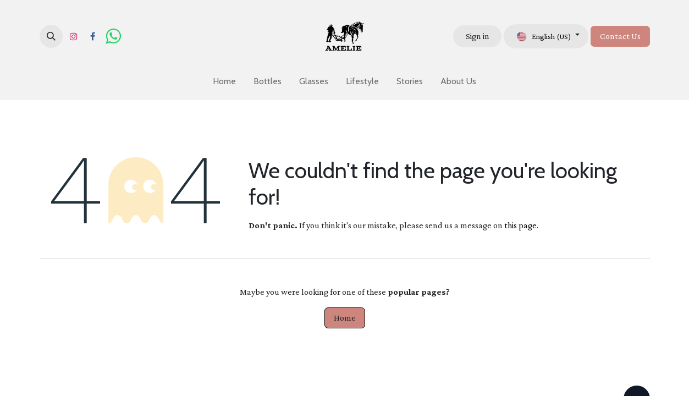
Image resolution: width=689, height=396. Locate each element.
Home (345, 317)
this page (520, 225)
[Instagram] (73, 36)
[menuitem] (224, 81)
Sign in (477, 36)
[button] (51, 36)
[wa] (113, 36)
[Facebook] (93, 36)
